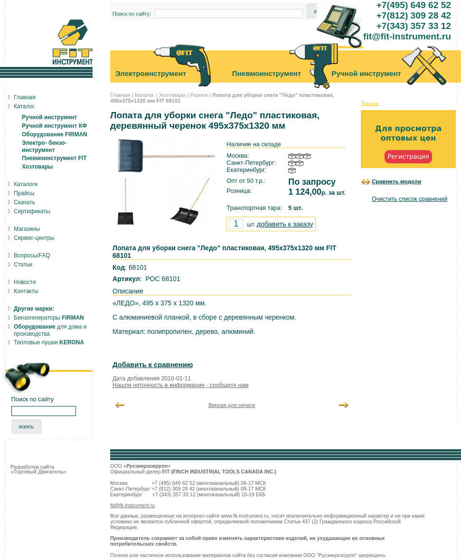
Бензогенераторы (49, 317)
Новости (25, 282)
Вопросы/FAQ (32, 255)
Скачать (24, 202)
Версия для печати (231, 405)
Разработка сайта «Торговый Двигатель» (38, 469)
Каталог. (145, 95)
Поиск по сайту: (132, 14)
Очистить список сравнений (409, 199)
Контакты (26, 291)
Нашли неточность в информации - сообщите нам (181, 385)
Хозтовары (172, 95)
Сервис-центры (34, 238)
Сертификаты (32, 211)
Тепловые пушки (49, 342)
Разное (198, 95)
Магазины (27, 229)
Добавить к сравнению (153, 365)
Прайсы (24, 193)
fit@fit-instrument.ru (132, 505)
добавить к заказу (285, 224)
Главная (120, 95)
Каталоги (26, 184)
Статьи (23, 264)
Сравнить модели (396, 181)
